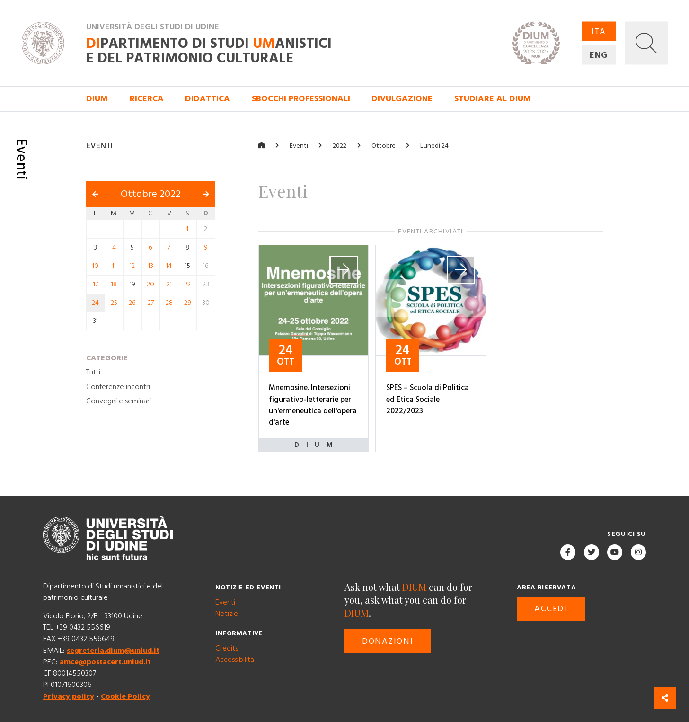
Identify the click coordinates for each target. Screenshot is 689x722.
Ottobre (383, 145)
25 (114, 303)
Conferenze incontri (118, 386)
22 (187, 284)
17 (95, 284)
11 (114, 266)
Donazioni (387, 641)
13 (150, 266)
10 (95, 266)
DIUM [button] (97, 99)
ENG (599, 55)
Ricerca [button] (147, 99)
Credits (226, 647)
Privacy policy (68, 696)
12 (132, 266)
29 (187, 303)
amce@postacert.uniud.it (105, 662)
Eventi (299, 145)
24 (95, 303)
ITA (599, 31)
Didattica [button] (207, 99)
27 (151, 303)
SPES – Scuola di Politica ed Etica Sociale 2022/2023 (427, 399)
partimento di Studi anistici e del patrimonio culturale (209, 51)
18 (114, 284)
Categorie (107, 357)
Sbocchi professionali (301, 99)
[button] (646, 43)
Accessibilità (234, 659)
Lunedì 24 (434, 145)
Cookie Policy (125, 696)
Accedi (550, 609)
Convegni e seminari (118, 400)
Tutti (93, 372)
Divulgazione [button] (402, 99)
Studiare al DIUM (492, 99)
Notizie (226, 613)
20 (150, 284)
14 (169, 266)
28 (169, 303)
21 (169, 284)
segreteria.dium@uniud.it (113, 650)
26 (132, 303)
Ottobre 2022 (151, 194)
